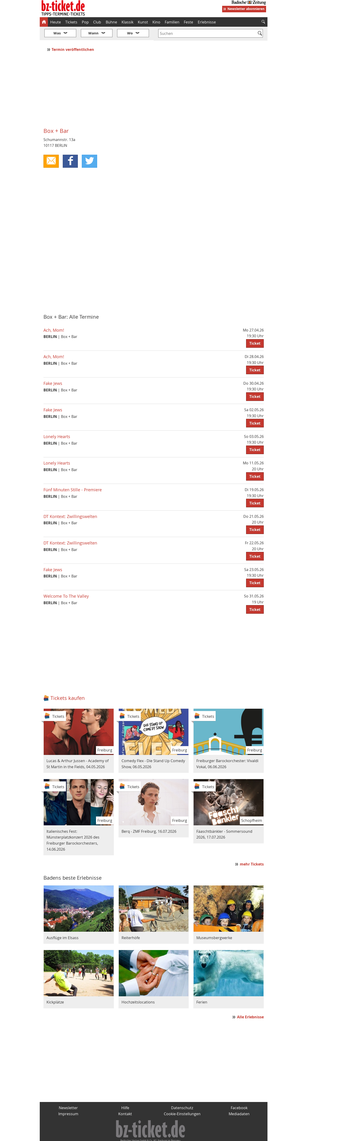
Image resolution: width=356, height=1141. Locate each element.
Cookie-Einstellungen (182, 1099)
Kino (156, 22)
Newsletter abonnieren (245, 9)
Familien (172, 22)
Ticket (254, 329)
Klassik (127, 22)
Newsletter (68, 1093)
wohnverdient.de (177, 1135)
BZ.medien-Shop (211, 1135)
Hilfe (125, 1093)
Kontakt (125, 1099)
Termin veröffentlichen (73, 35)
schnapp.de (131, 1135)
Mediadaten (239, 1099)
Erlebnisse (207, 22)
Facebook (239, 1093)
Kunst (143, 22)
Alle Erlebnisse (250, 1003)
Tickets (71, 22)
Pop (85, 22)
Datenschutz (182, 1093)
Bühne (111, 22)
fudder (152, 1135)
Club (97, 22)
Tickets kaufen (67, 684)
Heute (55, 22)
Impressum (68, 1099)
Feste (188, 22)
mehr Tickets (252, 850)
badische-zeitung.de (99, 1135)
